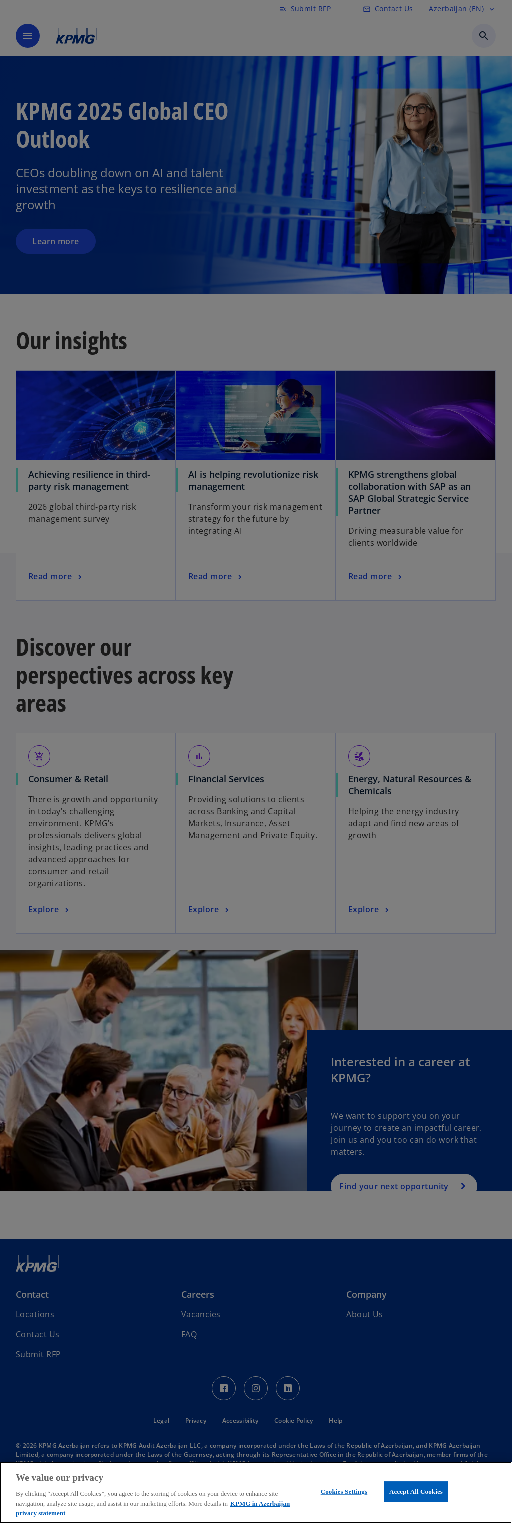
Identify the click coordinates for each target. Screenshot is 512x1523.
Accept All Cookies (416, 1491)
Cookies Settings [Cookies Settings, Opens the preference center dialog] (344, 1491)
